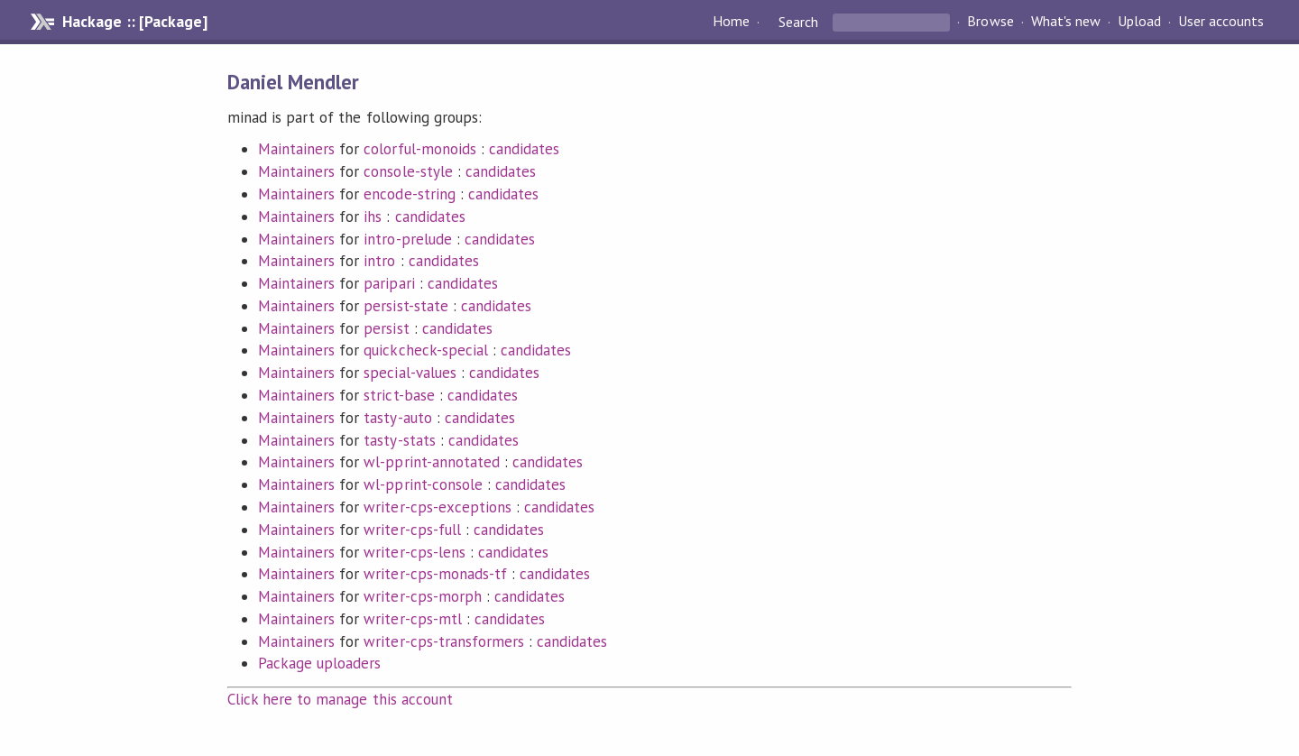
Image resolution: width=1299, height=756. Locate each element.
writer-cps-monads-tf (435, 574)
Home (731, 22)
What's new (1066, 22)
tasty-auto (397, 418)
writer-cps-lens (414, 552)
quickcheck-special (425, 350)
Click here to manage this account (340, 699)
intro (379, 261)
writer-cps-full (412, 529)
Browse (990, 22)
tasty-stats (399, 440)
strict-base (399, 395)
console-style (408, 171)
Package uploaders (319, 663)
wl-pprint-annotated (431, 462)
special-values (410, 373)
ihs (373, 216)
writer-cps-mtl (412, 619)
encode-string (409, 194)
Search (798, 22)
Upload (1139, 22)
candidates (524, 149)
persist (386, 328)
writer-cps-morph (422, 596)
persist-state (405, 306)
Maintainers (296, 149)
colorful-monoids (419, 149)
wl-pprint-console (423, 484)
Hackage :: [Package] (134, 22)
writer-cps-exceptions (437, 507)
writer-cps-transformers (444, 641)
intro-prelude (407, 239)
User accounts (1221, 22)
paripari (389, 283)
